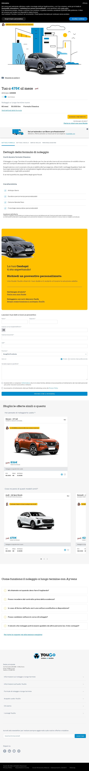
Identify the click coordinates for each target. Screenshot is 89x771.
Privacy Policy (53, 388)
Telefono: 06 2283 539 (9, 670)
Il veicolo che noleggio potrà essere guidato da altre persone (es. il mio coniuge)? (41, 626)
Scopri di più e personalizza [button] (14, 19)
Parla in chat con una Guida (75, 123)
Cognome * (32, 318)
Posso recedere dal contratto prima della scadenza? (29, 599)
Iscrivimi (80, 736)
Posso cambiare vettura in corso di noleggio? (26, 617)
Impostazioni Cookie (22, 768)
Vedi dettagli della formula (12, 110)
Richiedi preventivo (77, 116)
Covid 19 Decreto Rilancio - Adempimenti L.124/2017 (49, 768)
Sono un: (4, 359)
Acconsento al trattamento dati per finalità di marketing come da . (31, 388)
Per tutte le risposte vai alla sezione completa (23, 634)
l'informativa (26, 383)
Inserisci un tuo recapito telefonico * (11, 327)
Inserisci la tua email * (8, 335)
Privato (65, 359)
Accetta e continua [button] (78, 19)
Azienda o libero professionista (78, 359)
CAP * (3, 343)
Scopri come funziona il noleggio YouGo (26, 301)
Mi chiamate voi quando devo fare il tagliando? (26, 590)
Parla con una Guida (16, 294)
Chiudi (87, 129)
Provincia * (4, 351)
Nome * (4, 318)
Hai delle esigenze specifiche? (10, 364)
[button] (85, 3)
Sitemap (72, 768)
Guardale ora (70, 134)
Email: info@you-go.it (9, 668)
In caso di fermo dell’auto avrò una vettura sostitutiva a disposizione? (36, 608)
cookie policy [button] (64, 8)
